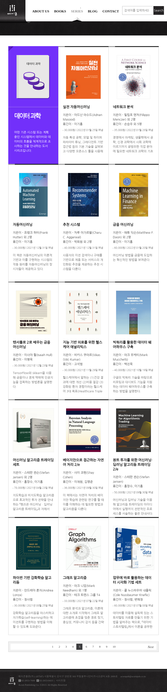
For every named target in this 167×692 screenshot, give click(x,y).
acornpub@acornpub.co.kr (133, 676)
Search (159, 10)
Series (77, 11)
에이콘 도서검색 (80, 22)
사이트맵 (61, 680)
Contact (110, 11)
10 (114, 646)
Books (60, 11)
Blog (92, 11)
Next (151, 647)
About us (40, 11)
